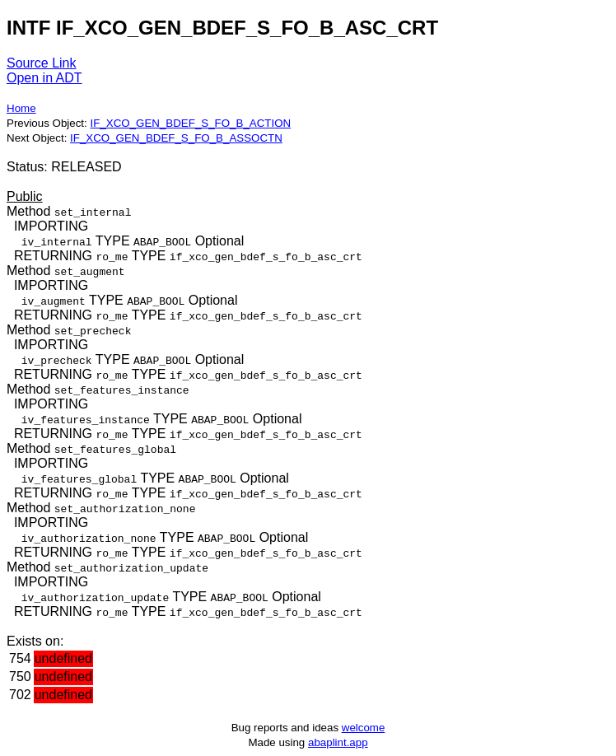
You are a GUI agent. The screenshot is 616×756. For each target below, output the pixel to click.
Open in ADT (44, 78)
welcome (363, 727)
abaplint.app (338, 742)
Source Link (42, 63)
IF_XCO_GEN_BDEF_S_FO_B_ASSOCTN (176, 138)
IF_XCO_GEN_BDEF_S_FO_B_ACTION (190, 123)
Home (21, 108)
